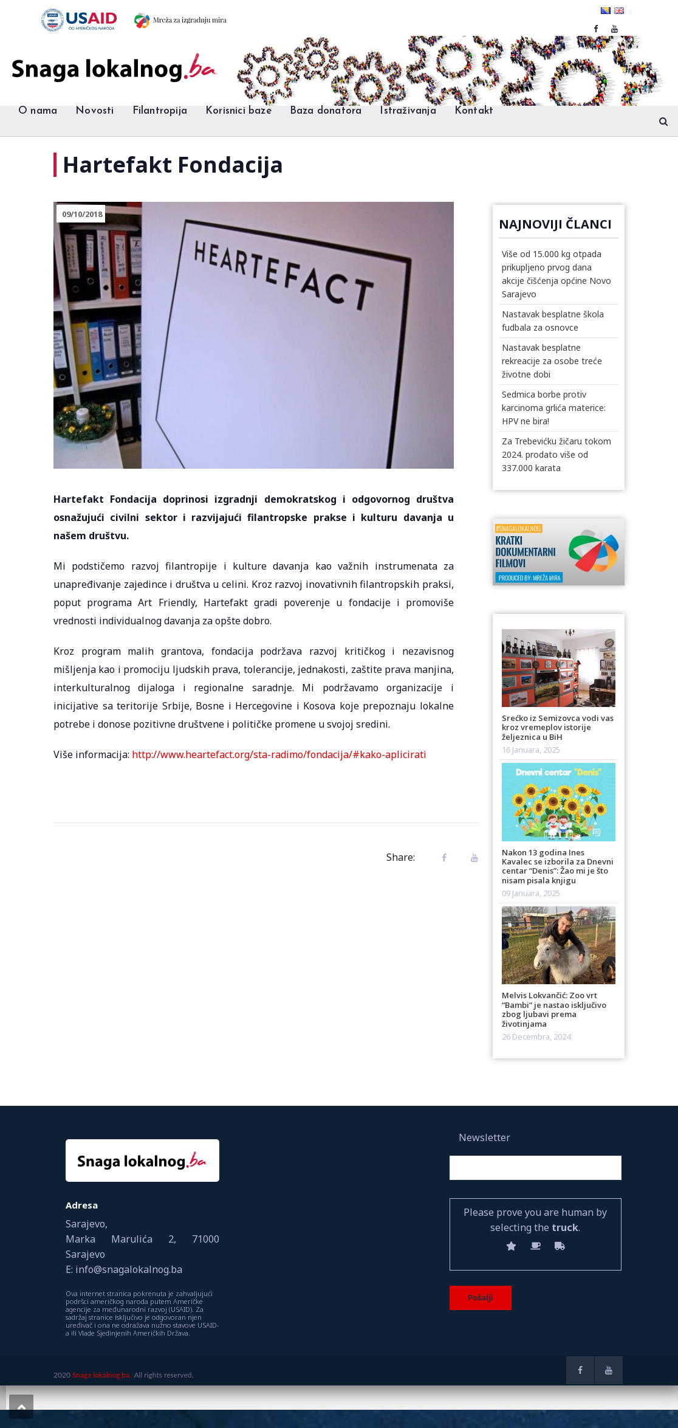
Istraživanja (408, 111)
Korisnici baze (238, 111)
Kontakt (473, 111)
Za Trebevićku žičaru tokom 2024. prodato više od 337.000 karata (556, 454)
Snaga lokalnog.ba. (101, 1374)
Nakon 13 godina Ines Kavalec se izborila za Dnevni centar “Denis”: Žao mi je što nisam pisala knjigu (558, 866)
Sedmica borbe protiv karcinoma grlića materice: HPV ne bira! (554, 407)
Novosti (94, 111)
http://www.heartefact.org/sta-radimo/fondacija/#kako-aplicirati (279, 754)
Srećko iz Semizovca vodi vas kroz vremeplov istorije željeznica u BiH (558, 727)
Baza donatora (326, 111)
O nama (37, 111)
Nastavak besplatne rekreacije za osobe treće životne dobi (552, 361)
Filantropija (159, 111)
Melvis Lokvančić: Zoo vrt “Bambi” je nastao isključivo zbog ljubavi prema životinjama (554, 1009)
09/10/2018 (82, 214)
